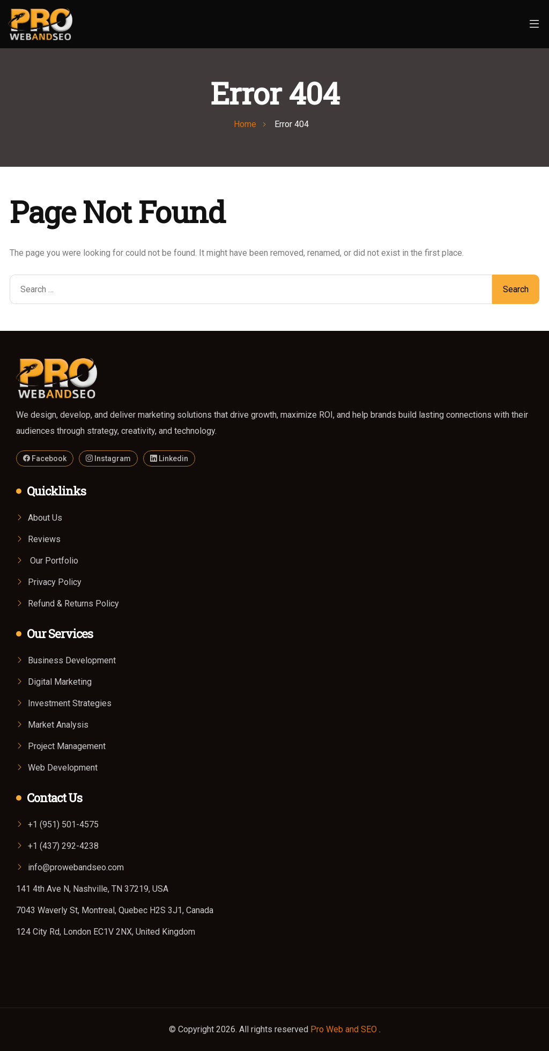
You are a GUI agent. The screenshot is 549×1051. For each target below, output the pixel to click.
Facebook (44, 458)
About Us (45, 518)
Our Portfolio (53, 561)
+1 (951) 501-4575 (63, 824)
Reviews (44, 539)
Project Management (67, 746)
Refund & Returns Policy (73, 603)
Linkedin (169, 458)
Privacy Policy (54, 582)
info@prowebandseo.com (76, 867)
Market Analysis (58, 725)
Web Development (63, 768)
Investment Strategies (70, 703)
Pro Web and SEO (344, 1029)
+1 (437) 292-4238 (63, 846)
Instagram (108, 458)
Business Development (72, 660)
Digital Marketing (60, 682)
